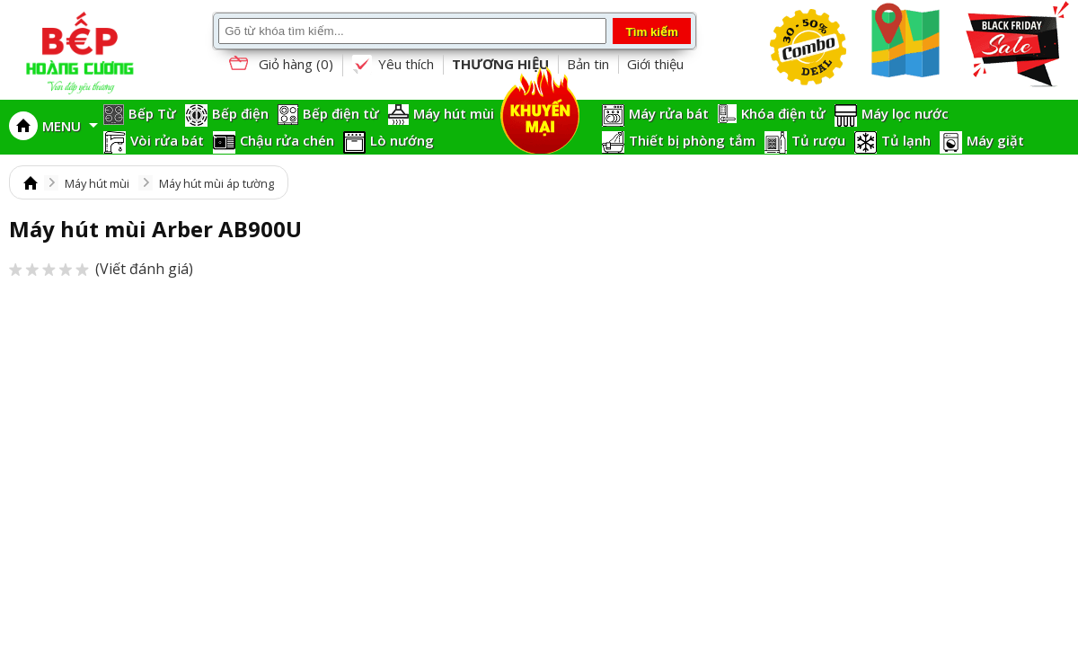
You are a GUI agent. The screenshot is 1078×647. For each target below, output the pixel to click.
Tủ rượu (818, 140)
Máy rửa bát (669, 113)
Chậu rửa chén (287, 140)
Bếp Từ (152, 113)
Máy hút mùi (453, 113)
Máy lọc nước (905, 113)
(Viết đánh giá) (101, 269)
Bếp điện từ (341, 113)
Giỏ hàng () (279, 65)
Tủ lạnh (906, 140)
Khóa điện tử (783, 113)
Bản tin (588, 64)
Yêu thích (392, 65)
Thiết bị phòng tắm (692, 140)
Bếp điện (240, 113)
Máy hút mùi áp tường (216, 183)
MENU (70, 126)
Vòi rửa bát (167, 140)
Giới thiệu (655, 64)
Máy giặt (995, 140)
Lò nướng (402, 140)
